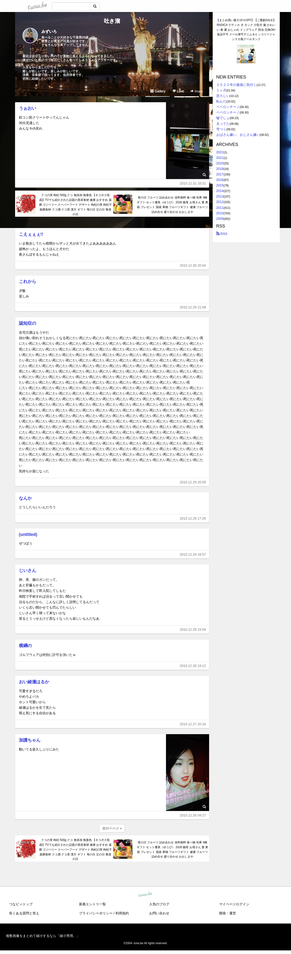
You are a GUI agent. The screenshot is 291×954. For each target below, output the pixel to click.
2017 (220, 174)
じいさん (27, 570)
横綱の (25, 645)
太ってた (223, 124)
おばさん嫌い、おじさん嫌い (238, 135)
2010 (220, 213)
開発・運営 (227, 913)
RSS (222, 234)
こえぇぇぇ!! (31, 234)
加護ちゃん (29, 740)
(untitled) (28, 534)
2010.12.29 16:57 (193, 554)
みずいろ (49, 32)
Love (178, 91)
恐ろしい (223, 96)
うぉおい (27, 108)
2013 (220, 196)
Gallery (157, 91)
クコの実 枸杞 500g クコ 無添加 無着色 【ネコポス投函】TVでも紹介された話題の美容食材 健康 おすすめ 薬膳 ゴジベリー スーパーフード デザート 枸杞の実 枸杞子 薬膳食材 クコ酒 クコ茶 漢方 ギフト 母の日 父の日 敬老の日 (75, 204)
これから (27, 281)
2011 (220, 208)
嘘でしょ (223, 118)
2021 (220, 158)
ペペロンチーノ (228, 107)
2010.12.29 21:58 (193, 307)
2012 (220, 202)
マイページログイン (234, 904)
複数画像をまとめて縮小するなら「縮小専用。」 (43, 936)
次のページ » (112, 828)
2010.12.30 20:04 (193, 265)
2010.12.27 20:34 (193, 724)
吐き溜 (112, 21)
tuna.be (145, 894)
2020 (220, 163)
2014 (220, 191)
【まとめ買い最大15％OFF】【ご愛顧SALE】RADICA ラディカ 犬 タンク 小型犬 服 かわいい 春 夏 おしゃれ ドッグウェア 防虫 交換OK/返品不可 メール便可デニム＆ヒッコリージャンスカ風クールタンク (246, 29)
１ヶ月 (221, 90)
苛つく (221, 129)
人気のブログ (159, 904)
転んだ (221, 101)
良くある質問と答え (24, 913)
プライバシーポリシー (96, 913)
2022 (220, 152)
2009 (220, 219)
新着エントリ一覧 (92, 904)
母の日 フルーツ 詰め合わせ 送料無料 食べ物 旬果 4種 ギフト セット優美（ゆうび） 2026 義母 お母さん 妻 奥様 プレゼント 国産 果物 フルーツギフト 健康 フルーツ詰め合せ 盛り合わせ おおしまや (172, 204)
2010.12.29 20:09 (193, 482)
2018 (220, 169)
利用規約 (122, 913)
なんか (25, 498)
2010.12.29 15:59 (193, 629)
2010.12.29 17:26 (193, 518)
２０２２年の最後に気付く (236, 85)
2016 (220, 180)
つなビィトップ (21, 904)
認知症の (27, 323)
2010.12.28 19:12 (193, 666)
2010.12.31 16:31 (193, 183)
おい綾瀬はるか (34, 681)
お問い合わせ (159, 913)
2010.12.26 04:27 (193, 815)
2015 (220, 185)
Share (196, 91)
